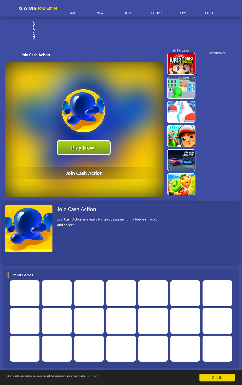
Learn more (147, 377)
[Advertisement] (123, 30)
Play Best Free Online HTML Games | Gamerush (38, 8)
